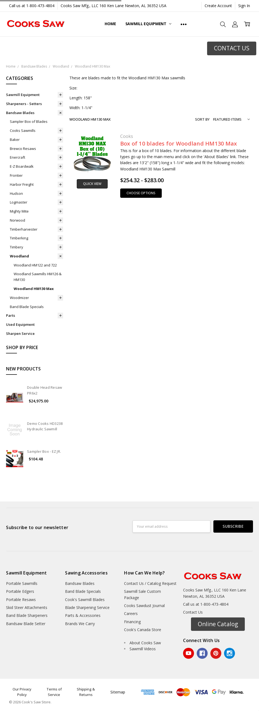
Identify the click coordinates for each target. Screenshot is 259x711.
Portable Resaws (21, 599)
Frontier (16, 175)
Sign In (244, 5)
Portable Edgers (20, 591)
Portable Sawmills (21, 583)
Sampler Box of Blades (29, 121)
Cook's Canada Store (142, 629)
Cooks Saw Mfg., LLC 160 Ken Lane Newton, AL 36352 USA (113, 5)
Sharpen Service (20, 333)
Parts (10, 315)
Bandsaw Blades (20, 112)
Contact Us (193, 612)
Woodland (19, 256)
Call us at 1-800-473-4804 (31, 5)
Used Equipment (20, 324)
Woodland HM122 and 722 (35, 265)
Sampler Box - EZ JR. (44, 451)
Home (110, 23)
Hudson (16, 193)
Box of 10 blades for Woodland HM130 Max (178, 143)
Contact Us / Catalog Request (150, 583)
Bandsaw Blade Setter (25, 623)
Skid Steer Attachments (26, 607)
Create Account (218, 5)
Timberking (19, 238)
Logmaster (18, 202)
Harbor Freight (22, 184)
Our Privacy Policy (22, 692)
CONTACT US (231, 48)
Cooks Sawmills (23, 130)
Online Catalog (218, 624)
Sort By (202, 119)
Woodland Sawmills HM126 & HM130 (37, 276)
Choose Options (140, 193)
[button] (231, 48)
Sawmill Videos (143, 648)
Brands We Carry (80, 623)
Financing (132, 621)
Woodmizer (19, 297)
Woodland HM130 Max (34, 288)
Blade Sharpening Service (87, 607)
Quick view (92, 183)
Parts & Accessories (83, 615)
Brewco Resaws (23, 148)
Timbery (16, 247)
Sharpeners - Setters (24, 103)
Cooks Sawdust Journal (144, 605)
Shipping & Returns (86, 692)
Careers (131, 613)
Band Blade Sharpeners (27, 615)
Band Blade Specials (27, 306)
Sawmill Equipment (148, 23)
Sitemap (117, 692)
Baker (15, 139)
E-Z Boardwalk (22, 166)
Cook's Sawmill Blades (85, 599)
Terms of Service (54, 692)
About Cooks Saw (145, 642)
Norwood (17, 220)
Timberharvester (23, 229)
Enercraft (17, 157)
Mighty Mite (19, 211)
